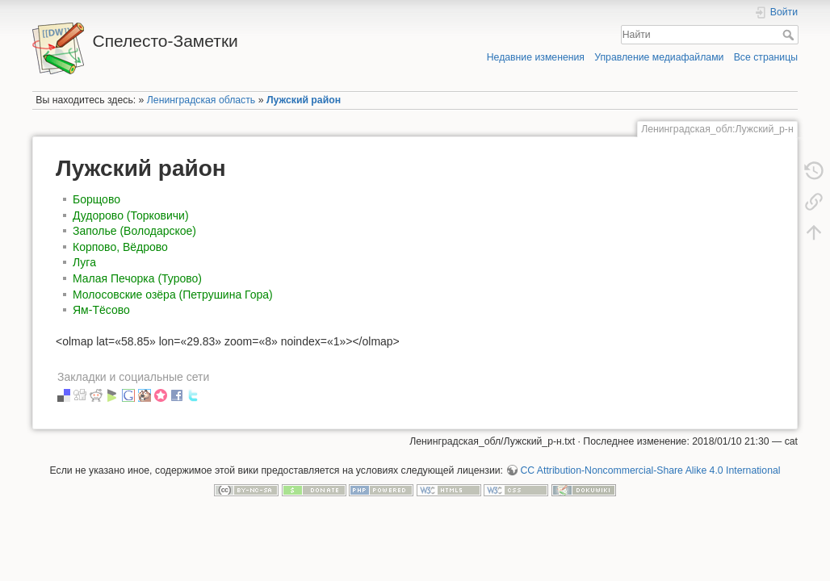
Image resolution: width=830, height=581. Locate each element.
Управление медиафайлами (658, 57)
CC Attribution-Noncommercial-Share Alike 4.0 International (650, 470)
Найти (790, 34)
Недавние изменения (536, 57)
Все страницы (766, 57)
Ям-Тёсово (101, 309)
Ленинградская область (201, 100)
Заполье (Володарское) (134, 230)
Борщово (96, 199)
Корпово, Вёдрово (120, 246)
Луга (84, 262)
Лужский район (303, 100)
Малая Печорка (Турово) (137, 278)
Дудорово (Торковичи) (131, 215)
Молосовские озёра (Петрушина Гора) (173, 294)
